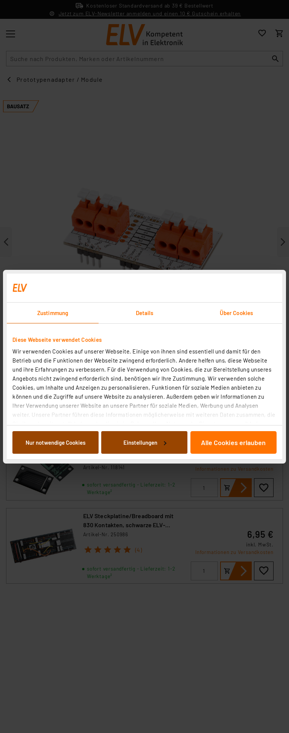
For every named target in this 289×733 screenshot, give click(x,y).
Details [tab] (145, 312)
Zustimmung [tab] (52, 312)
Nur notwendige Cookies (55, 442)
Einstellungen (144, 442)
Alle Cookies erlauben (233, 442)
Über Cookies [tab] (236, 312)
